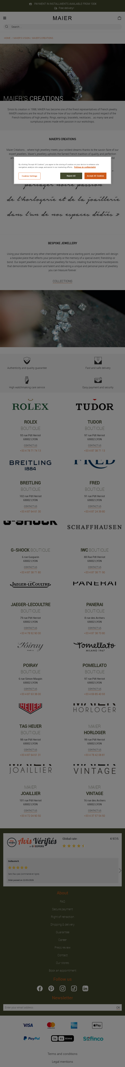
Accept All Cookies (95, 176)
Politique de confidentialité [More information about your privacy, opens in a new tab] (85, 167)
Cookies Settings (29, 176)
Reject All (71, 176)
